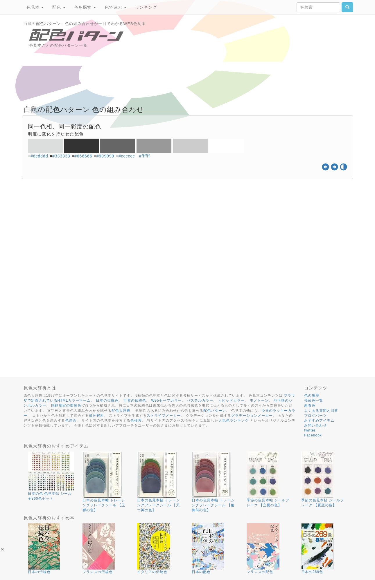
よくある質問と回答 (321, 411)
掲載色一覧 (313, 400)
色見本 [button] (35, 7)
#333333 (61, 156)
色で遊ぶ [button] (115, 7)
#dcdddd (39, 156)
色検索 (136, 420)
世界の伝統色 (134, 400)
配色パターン (214, 411)
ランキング (146, 7)
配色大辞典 (121, 411)
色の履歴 (311, 396)
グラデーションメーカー (252, 416)
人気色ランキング (233, 420)
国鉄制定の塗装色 (66, 405)
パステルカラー (200, 400)
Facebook (313, 435)
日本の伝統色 (107, 400)
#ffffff (144, 156)
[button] (2, 549)
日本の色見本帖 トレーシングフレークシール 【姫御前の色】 (213, 505)
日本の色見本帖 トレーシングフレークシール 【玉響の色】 (103, 505)
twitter (309, 430)
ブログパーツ (315, 416)
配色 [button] (58, 7)
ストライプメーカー (164, 416)
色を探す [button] (85, 7)
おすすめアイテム (319, 420)
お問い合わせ (315, 425)
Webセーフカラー (166, 400)
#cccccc (127, 156)
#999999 (105, 156)
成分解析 (96, 416)
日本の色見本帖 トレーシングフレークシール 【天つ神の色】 (158, 505)
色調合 (70, 420)
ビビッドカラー (231, 400)
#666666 (83, 156)
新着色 (309, 405)
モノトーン (259, 400)
